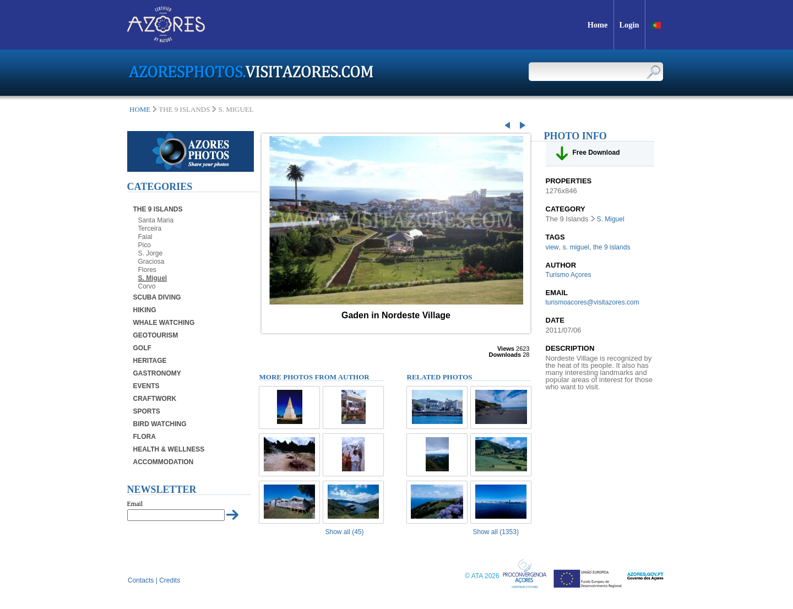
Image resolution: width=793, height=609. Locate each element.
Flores (147, 270)
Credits (169, 580)
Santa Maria (156, 220)
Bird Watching (160, 424)
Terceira (150, 228)
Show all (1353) (496, 532)
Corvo (147, 286)
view (552, 247)
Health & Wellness (169, 449)
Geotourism (155, 335)
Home (139, 109)
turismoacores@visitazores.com (592, 302)
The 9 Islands (158, 209)
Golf (142, 348)
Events (146, 386)
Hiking (144, 310)
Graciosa (151, 261)
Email (135, 504)
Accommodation (163, 462)
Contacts (141, 580)
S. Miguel (152, 278)
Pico (144, 245)
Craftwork (155, 399)
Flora (144, 437)
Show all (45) (344, 532)
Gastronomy (157, 373)
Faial (145, 236)
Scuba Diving (157, 297)
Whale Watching (164, 323)
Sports (146, 411)
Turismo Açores (568, 275)
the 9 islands (611, 247)
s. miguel (576, 247)
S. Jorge (150, 253)
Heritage (150, 361)
